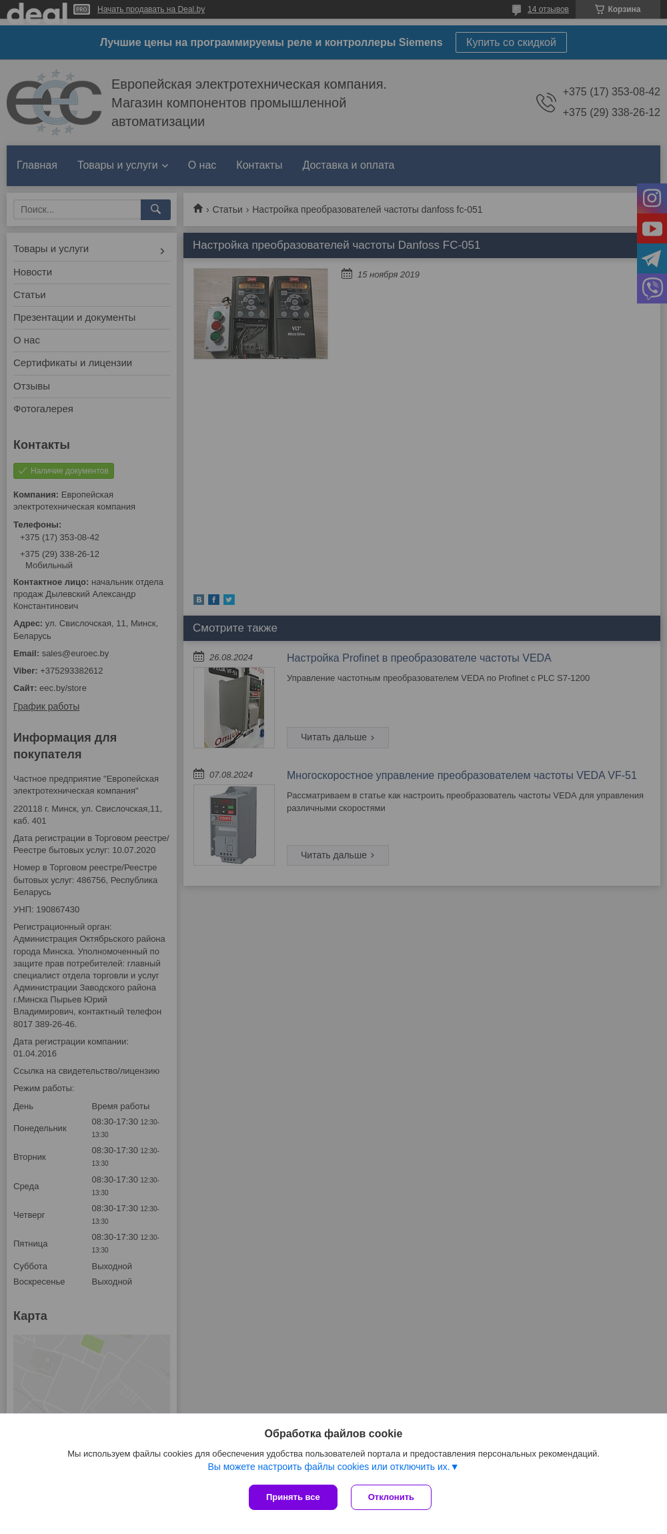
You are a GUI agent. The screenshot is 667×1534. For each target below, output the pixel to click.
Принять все (293, 1497)
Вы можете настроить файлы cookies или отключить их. (328, 1466)
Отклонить (391, 1497)
